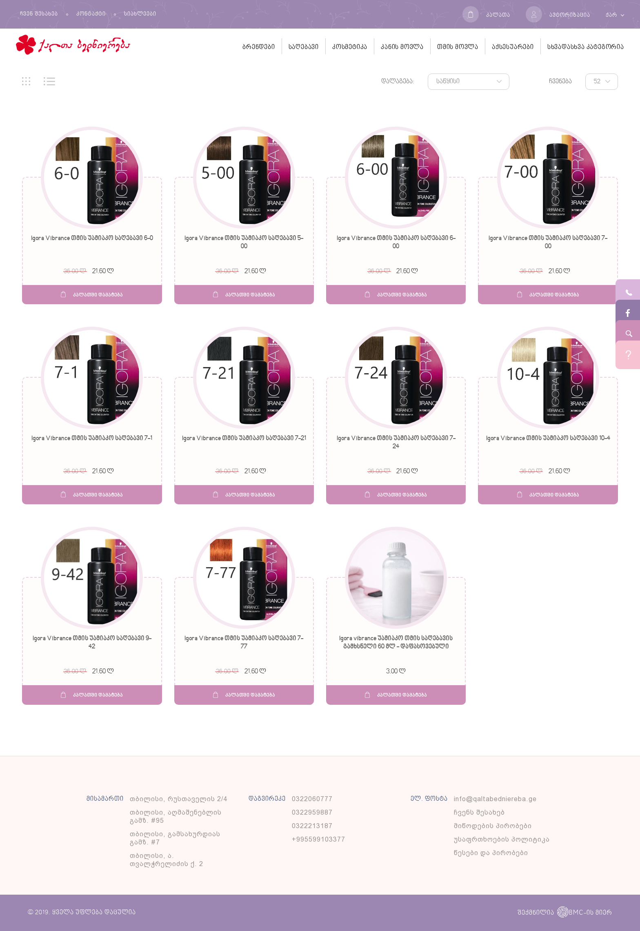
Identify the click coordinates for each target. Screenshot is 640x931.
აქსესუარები (513, 47)
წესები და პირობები (491, 852)
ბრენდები (258, 47)
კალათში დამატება (92, 294)
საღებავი (304, 47)
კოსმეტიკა (349, 47)
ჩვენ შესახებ (39, 14)
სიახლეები (140, 14)
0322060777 (312, 798)
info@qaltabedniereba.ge (495, 798)
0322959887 (312, 812)
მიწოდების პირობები (493, 825)
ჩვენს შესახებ (479, 812)
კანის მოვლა (402, 47)
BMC (570, 913)
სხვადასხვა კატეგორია (585, 47)
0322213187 (312, 825)
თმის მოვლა (457, 47)
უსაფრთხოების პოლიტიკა (502, 839)
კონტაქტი (91, 14)
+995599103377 (318, 839)
